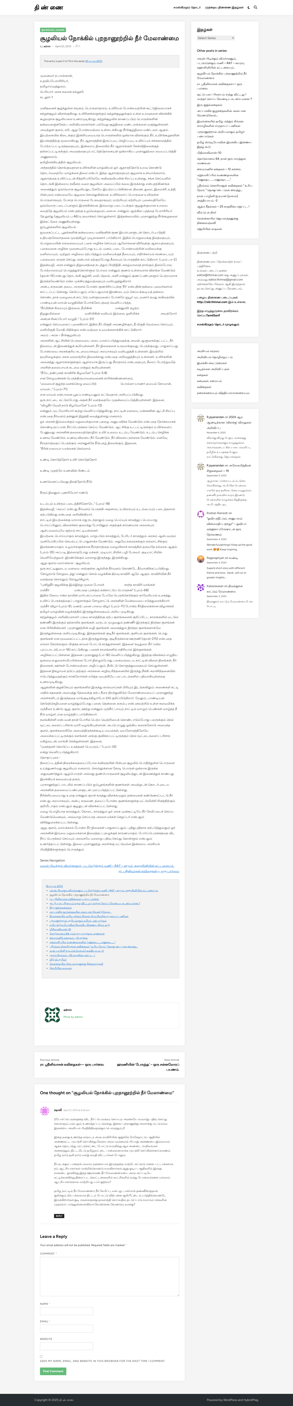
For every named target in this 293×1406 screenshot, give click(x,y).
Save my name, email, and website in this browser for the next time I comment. (103, 1361)
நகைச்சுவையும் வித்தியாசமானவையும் (223, 393)
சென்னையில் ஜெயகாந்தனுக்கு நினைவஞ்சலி (76, 963)
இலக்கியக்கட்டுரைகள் (52, 30)
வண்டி (233, 558)
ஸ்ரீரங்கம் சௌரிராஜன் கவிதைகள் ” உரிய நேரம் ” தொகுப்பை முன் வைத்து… (94, 946)
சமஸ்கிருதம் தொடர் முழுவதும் (218, 324)
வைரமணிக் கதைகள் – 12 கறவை (69, 937)
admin (47, 46)
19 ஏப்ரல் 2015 (93, 61)
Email (45, 1321)
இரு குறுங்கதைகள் (61, 907)
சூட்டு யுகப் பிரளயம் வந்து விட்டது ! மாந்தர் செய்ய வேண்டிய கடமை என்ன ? (95, 903)
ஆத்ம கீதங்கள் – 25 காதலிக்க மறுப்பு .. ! (72, 955)
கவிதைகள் (204, 387)
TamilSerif (213, 315)
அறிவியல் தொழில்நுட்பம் (215, 357)
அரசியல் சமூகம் (208, 351)
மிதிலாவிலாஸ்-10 (60, 929)
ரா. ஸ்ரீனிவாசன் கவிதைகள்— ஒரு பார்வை (148, 871)
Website (46, 1339)
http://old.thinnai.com (212, 302)
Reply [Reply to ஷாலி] (59, 1216)
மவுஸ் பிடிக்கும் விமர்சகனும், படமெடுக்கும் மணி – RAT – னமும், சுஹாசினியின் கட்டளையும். (107, 866)
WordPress (230, 1400)
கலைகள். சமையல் (209, 381)
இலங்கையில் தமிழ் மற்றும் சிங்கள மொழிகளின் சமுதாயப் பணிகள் (89, 916)
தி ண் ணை (48, 7)
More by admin (73, 1017)
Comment (48, 1253)
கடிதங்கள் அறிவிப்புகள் (213, 369)
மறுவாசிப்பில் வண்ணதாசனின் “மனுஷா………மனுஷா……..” (82, 942)
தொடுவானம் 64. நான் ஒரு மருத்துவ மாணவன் (77, 933)
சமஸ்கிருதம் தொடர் (187, 7)
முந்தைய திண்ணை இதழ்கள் (224, 7)
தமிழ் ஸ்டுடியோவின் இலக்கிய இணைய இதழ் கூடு (80, 925)
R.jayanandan (215, 417)
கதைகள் (202, 375)
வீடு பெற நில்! (58, 959)
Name (45, 1304)
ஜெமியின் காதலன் (61, 968)
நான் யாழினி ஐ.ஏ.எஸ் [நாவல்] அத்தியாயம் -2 (77, 950)
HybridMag (250, 1400)
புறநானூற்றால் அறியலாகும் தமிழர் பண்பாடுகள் (78, 920)
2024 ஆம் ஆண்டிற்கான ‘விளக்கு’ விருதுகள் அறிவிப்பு (229, 422)
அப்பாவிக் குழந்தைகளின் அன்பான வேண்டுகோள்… (80, 911)
